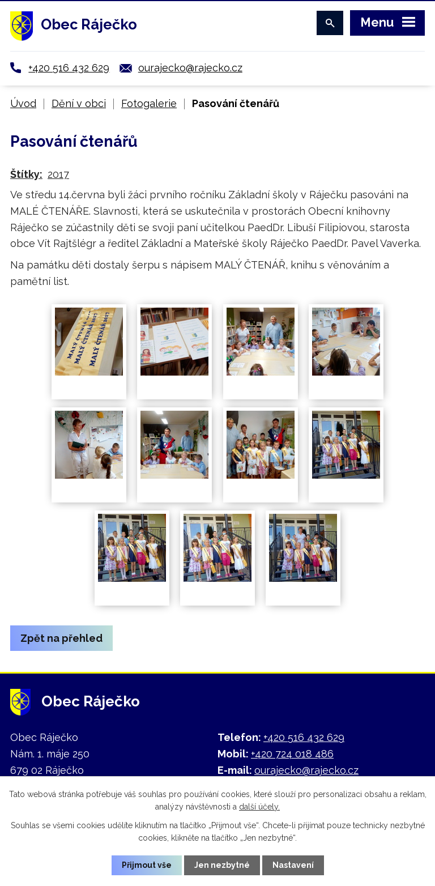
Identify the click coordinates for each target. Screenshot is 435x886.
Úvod (23, 103)
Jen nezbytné (222, 865)
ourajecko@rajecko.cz (190, 68)
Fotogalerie (149, 103)
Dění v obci (79, 103)
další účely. (259, 806)
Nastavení (293, 865)
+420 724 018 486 (292, 754)
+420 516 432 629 (68, 68)
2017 (58, 174)
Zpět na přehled (61, 638)
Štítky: (26, 174)
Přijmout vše (147, 865)
